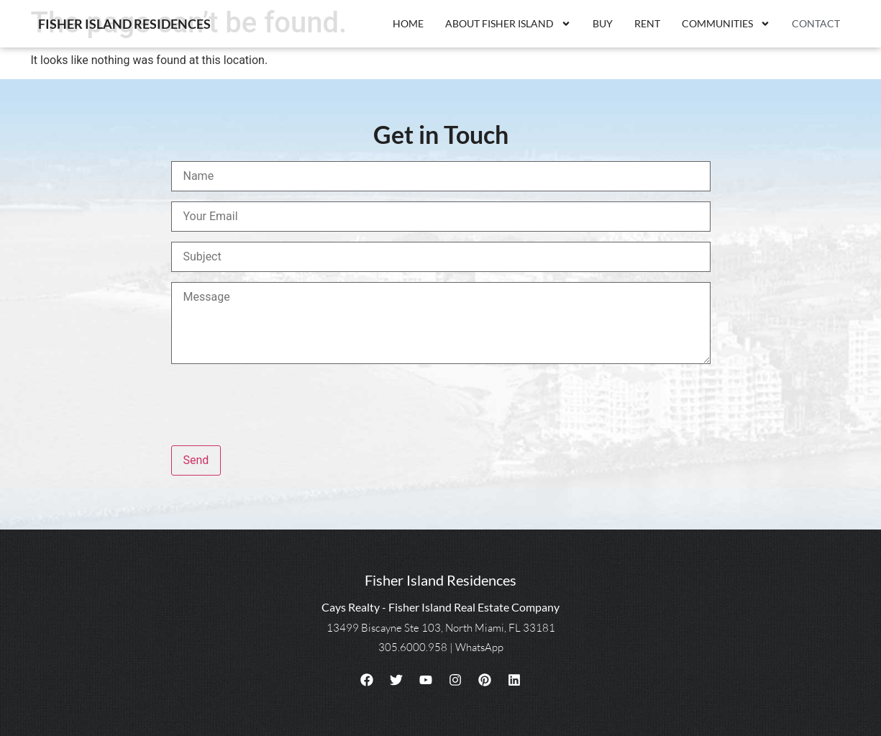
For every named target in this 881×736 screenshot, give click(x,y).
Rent (647, 23)
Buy (603, 23)
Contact (816, 23)
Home (408, 23)
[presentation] (280, 407)
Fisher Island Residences (124, 24)
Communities (726, 24)
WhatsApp (479, 647)
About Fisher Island (508, 24)
